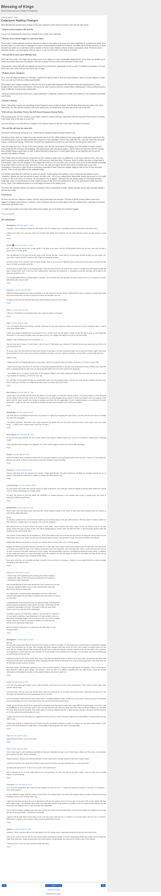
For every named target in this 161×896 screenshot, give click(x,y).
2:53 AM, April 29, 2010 (19, 749)
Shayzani (10, 290)
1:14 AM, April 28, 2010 (20, 310)
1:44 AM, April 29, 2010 (25, 640)
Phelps (9, 454)
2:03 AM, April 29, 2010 (20, 682)
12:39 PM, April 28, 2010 (23, 470)
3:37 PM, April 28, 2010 (27, 485)
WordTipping (11, 392)
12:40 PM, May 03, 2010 (22, 829)
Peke (8, 323)
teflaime (10, 829)
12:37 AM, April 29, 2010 (20, 572)
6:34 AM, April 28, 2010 (25, 392)
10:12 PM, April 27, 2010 (24, 245)
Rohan (9, 245)
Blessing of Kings (17, 6)
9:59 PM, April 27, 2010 (25, 225)
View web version (53, 890)
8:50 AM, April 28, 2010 (21, 454)
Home (53, 885)
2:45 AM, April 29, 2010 (19, 736)
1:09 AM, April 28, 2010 (22, 290)
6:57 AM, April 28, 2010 (25, 434)
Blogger (58, 894)
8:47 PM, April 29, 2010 (23, 784)
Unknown (10, 470)
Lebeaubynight (12, 485)
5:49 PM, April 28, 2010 (25, 508)
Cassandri (10, 784)
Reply (9, 238)
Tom (8, 736)
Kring (9, 310)
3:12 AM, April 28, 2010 (19, 323)
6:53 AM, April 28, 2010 (25, 412)
